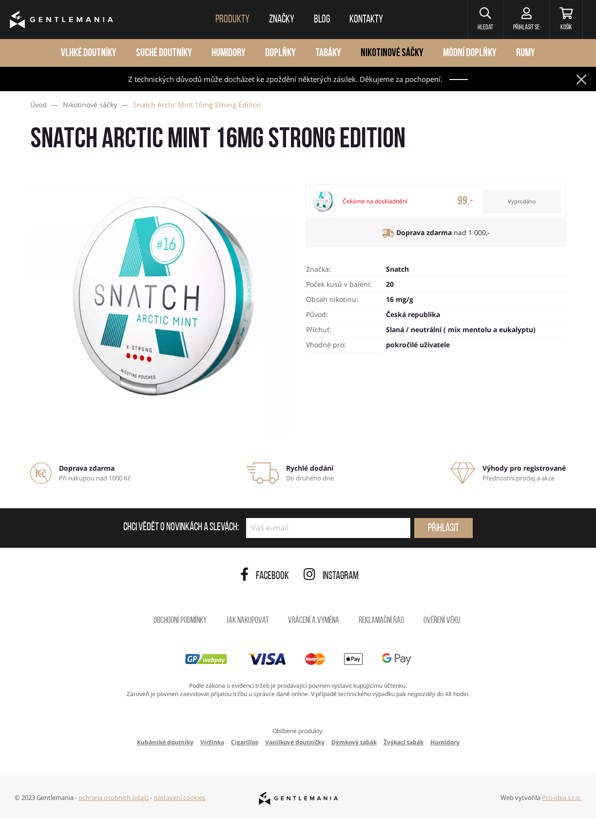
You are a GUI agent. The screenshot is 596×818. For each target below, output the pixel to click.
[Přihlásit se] (526, 19)
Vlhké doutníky (88, 53)
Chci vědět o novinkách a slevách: (181, 527)
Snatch (397, 269)
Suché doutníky (164, 53)
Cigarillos (244, 742)
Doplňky (280, 53)
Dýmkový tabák (354, 742)
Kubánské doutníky (165, 742)
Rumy (525, 53)
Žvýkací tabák (403, 742)
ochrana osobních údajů (113, 797)
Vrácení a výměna (313, 620)
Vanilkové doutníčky (295, 742)
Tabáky (328, 53)
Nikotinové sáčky (392, 53)
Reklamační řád (381, 620)
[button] (485, 19)
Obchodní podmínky (180, 620)
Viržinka (212, 742)
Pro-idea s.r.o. (561, 797)
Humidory (228, 53)
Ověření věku (441, 620)
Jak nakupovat (247, 620)
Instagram (331, 576)
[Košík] (566, 19)
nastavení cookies (179, 797)
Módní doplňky (470, 53)
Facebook (264, 576)
